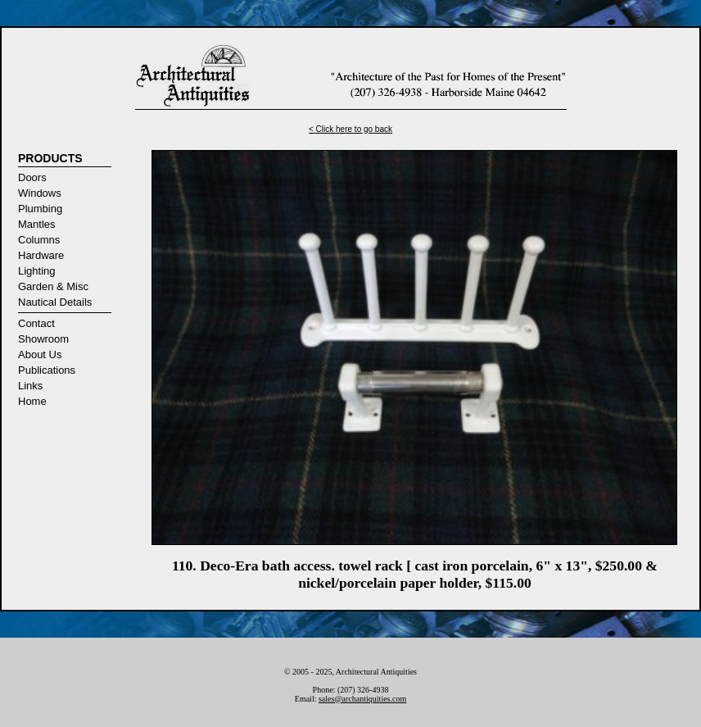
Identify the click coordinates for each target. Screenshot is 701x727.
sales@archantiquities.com (362, 698)
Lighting (37, 271)
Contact (36, 323)
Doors (32, 177)
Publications (46, 370)
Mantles (37, 224)
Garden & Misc (53, 286)
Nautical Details (55, 302)
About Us (39, 354)
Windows (39, 193)
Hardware (41, 255)
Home (32, 401)
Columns (39, 240)
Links (30, 385)
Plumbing (40, 208)
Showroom (43, 339)
